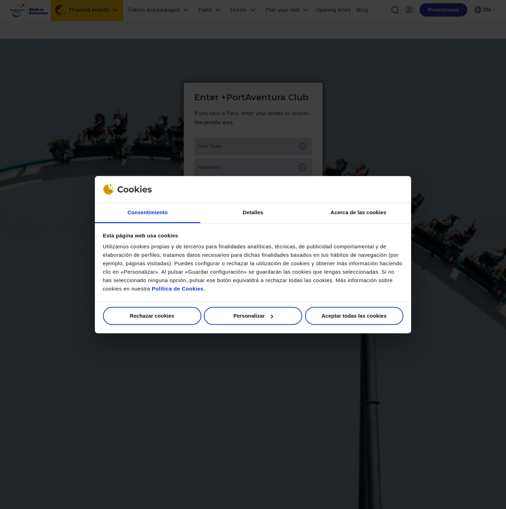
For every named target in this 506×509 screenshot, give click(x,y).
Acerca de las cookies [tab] (359, 213)
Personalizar (253, 316)
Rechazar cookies (152, 316)
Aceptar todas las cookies (354, 316)
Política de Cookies (177, 289)
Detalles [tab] (253, 213)
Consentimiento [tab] (148, 213)
